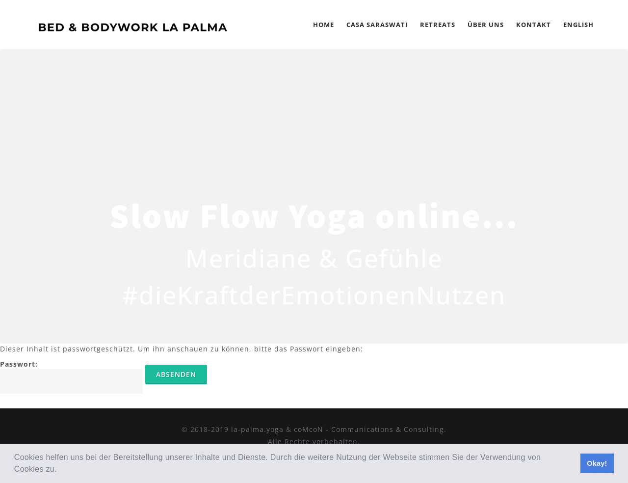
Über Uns (486, 24)
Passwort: (71, 376)
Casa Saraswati (377, 24)
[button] (60, 470)
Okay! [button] (597, 463)
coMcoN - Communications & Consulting (369, 429)
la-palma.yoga (257, 429)
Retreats (437, 24)
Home (323, 24)
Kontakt (533, 24)
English (578, 24)
